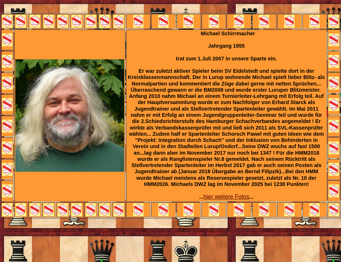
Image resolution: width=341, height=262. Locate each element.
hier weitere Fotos (226, 197)
